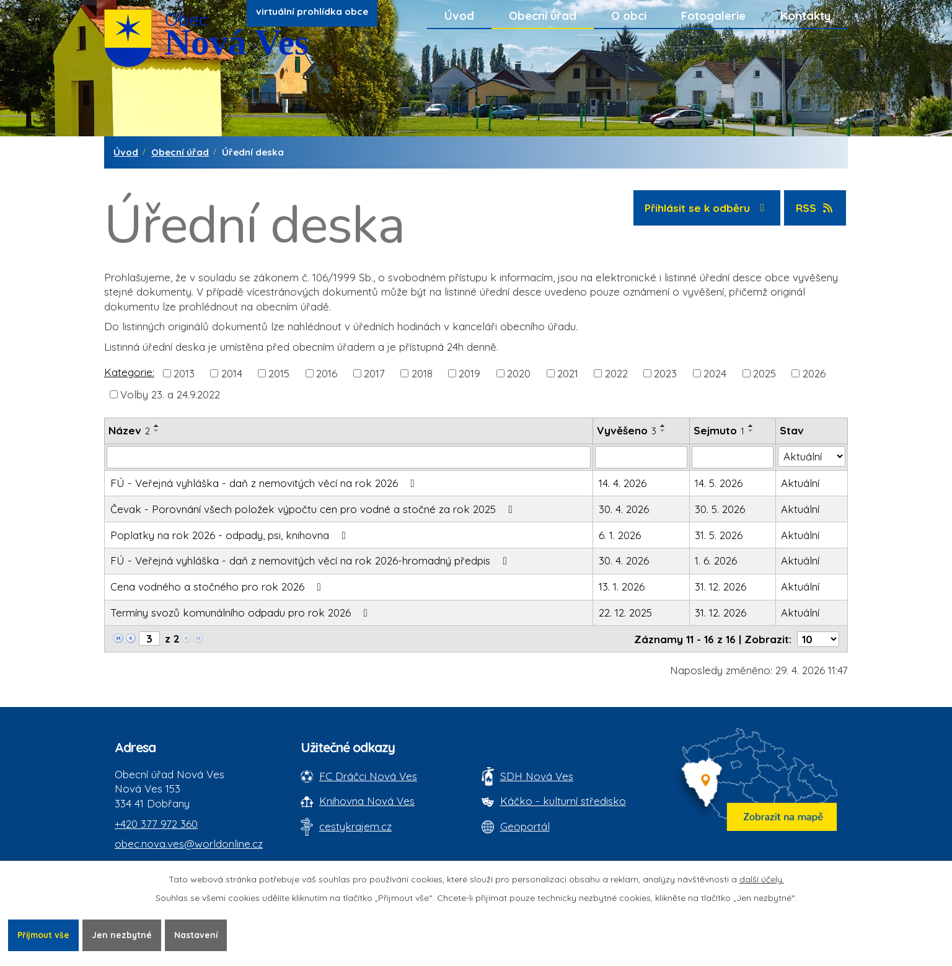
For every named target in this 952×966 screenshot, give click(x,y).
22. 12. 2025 (625, 612)
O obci (628, 15)
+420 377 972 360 (156, 823)
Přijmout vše (44, 934)
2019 (469, 372)
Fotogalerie (713, 15)
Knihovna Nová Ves (367, 800)
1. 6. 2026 (716, 560)
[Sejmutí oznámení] (733, 457)
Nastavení (200, 934)
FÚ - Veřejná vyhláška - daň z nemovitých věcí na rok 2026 (265, 483)
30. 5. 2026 (720, 509)
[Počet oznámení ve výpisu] (818, 639)
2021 (567, 372)
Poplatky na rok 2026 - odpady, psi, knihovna (230, 535)
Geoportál (525, 826)
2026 (814, 372)
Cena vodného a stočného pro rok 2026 (218, 586)
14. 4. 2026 (622, 483)
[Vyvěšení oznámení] (641, 457)
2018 (422, 372)
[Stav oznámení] (811, 456)
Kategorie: (129, 372)
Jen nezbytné (125, 934)
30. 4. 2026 (624, 509)
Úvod (459, 15)
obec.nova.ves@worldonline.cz (189, 843)
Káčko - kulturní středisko (563, 800)
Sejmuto (719, 430)
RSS (815, 207)
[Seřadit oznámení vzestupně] (157, 425)
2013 (184, 372)
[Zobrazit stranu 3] (149, 638)
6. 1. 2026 (620, 535)
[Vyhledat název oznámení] (349, 457)
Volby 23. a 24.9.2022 (170, 393)
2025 (764, 372)
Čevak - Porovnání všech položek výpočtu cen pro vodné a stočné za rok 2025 (314, 509)
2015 (278, 372)
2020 (519, 372)
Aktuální (800, 483)
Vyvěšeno (626, 430)
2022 (616, 372)
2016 (326, 372)
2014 (231, 372)
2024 (714, 372)
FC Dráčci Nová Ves (368, 776)
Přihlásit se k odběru (707, 207)
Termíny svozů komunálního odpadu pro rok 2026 (241, 612)
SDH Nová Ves (536, 776)
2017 (374, 372)
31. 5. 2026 (719, 535)
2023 (665, 372)
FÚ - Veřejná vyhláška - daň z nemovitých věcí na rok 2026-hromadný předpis (311, 560)
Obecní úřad (542, 15)
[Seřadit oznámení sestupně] (157, 430)
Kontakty (805, 15)
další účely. (761, 878)
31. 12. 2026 (720, 586)
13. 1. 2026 (622, 586)
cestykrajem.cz (355, 826)
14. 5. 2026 (719, 483)
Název (129, 430)
